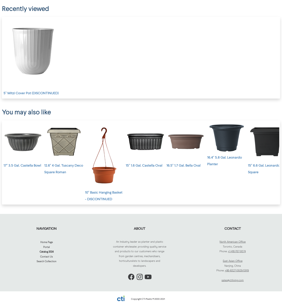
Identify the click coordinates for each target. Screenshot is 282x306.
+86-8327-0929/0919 (237, 270)
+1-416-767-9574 (237, 251)
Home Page (46, 242)
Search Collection (46, 261)
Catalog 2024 (47, 251)
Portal (46, 247)
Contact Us (46, 256)
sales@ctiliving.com (232, 280)
